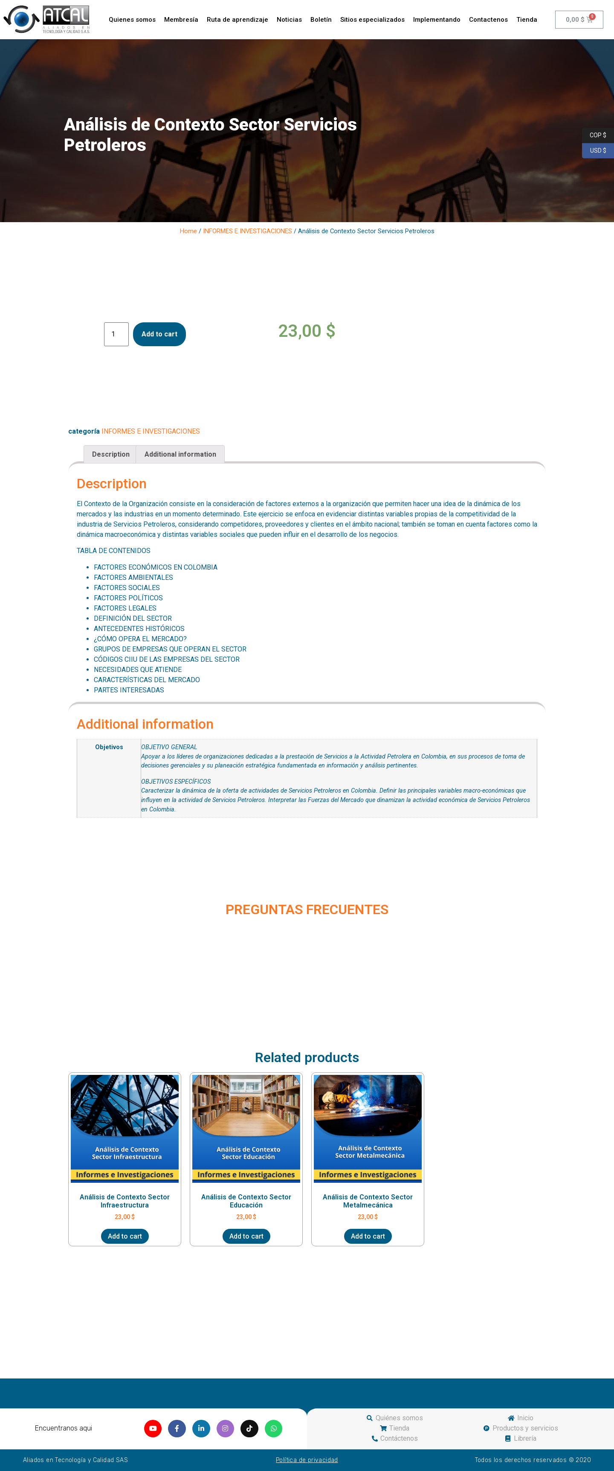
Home (188, 231)
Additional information (180, 454)
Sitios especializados (372, 19)
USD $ (594, 151)
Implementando (436, 19)
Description (111, 454)
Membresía (181, 19)
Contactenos (488, 19)
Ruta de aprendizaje (237, 19)
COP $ (594, 135)
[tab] (111, 454)
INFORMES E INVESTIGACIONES (247, 231)
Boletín (321, 19)
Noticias (289, 19)
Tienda (526, 19)
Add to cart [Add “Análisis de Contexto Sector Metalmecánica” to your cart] (368, 1236)
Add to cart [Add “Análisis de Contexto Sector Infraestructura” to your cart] (125, 1236)
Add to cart (159, 334)
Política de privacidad (307, 1460)
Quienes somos (132, 19)
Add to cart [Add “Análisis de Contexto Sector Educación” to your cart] (246, 1236)
